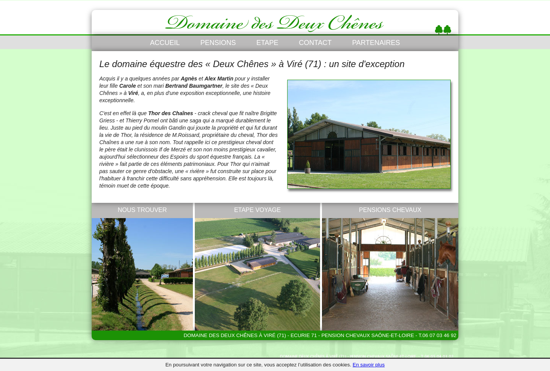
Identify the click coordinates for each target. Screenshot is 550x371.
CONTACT (315, 43)
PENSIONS (218, 43)
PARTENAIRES (376, 43)
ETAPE (267, 43)
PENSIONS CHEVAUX (390, 210)
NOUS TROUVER (142, 210)
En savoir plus (369, 365)
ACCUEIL (165, 43)
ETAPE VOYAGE (257, 210)
